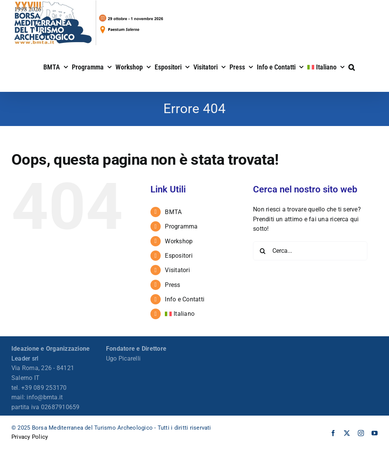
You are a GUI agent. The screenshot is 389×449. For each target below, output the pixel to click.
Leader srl (24, 358)
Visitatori (177, 270)
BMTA (173, 212)
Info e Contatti (184, 299)
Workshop (179, 241)
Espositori (178, 255)
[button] (351, 66)
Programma (181, 226)
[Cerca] (262, 250)
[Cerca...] (310, 250)
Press (172, 284)
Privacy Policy (29, 436)
